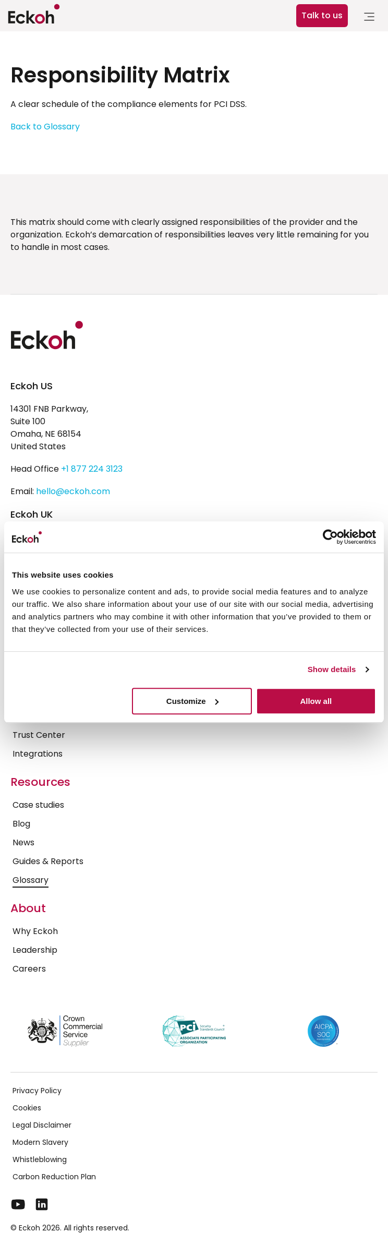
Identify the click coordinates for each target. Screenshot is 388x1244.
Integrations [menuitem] (38, 754)
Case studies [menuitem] (38, 805)
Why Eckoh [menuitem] (35, 931)
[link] (369, 18)
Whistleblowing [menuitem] (40, 1159)
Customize (192, 701)
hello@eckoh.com (73, 491)
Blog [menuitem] (21, 824)
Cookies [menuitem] (27, 1108)
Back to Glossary (45, 127)
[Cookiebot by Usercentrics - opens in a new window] (330, 537)
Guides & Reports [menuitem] (48, 861)
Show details (332, 669)
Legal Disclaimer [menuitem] (42, 1125)
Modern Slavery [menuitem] (40, 1142)
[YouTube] (18, 1204)
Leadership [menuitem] (35, 950)
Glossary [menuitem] (30, 880)
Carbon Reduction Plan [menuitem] (54, 1176)
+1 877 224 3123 (92, 469)
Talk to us (322, 15)
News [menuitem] (23, 842)
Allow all (316, 701)
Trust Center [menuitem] (39, 735)
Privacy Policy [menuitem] (37, 1090)
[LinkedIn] (42, 1204)
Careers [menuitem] (29, 969)
